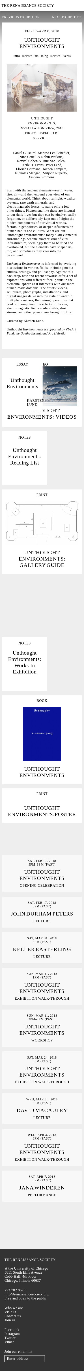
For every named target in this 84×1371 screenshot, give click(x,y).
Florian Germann (28, 169)
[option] (42, 102)
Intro (16, 56)
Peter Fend (53, 165)
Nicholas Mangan (27, 173)
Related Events (60, 56)
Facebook (11, 1330)
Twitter (9, 1338)
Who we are (13, 1308)
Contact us (12, 1316)
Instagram (12, 1334)
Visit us (10, 1312)
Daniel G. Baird (24, 153)
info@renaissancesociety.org (26, 1294)
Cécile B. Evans (32, 165)
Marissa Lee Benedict (53, 153)
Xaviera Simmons (41, 177)
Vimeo (9, 1342)
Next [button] (75, 119)
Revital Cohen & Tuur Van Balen (41, 161)
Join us (9, 1320)
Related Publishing (35, 56)
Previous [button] (9, 119)
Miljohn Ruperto (55, 173)
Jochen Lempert (54, 169)
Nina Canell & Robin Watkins (40, 157)
